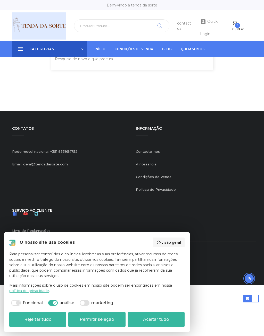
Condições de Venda (153, 227)
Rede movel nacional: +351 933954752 (45, 202)
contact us (184, 26)
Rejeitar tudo (38, 319)
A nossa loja (146, 215)
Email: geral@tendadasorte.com (40, 215)
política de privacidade (29, 290)
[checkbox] (26, 303)
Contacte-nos (148, 202)
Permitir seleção (97, 319)
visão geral (168, 242)
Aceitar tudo (156, 319)
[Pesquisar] (121, 25)
